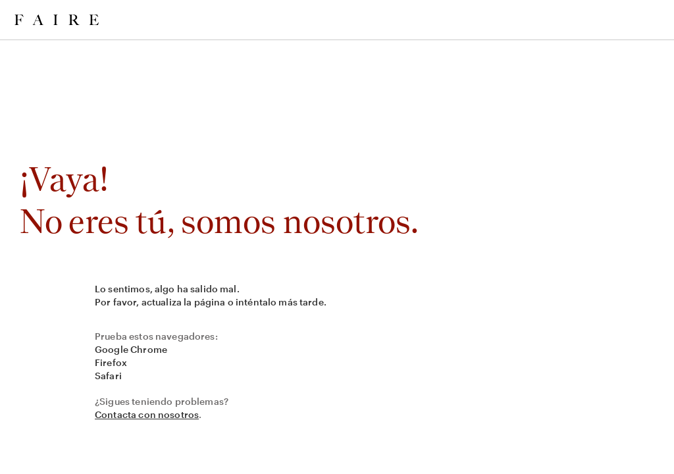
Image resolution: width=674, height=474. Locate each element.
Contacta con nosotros (147, 414)
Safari (108, 375)
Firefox (111, 362)
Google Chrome (131, 349)
